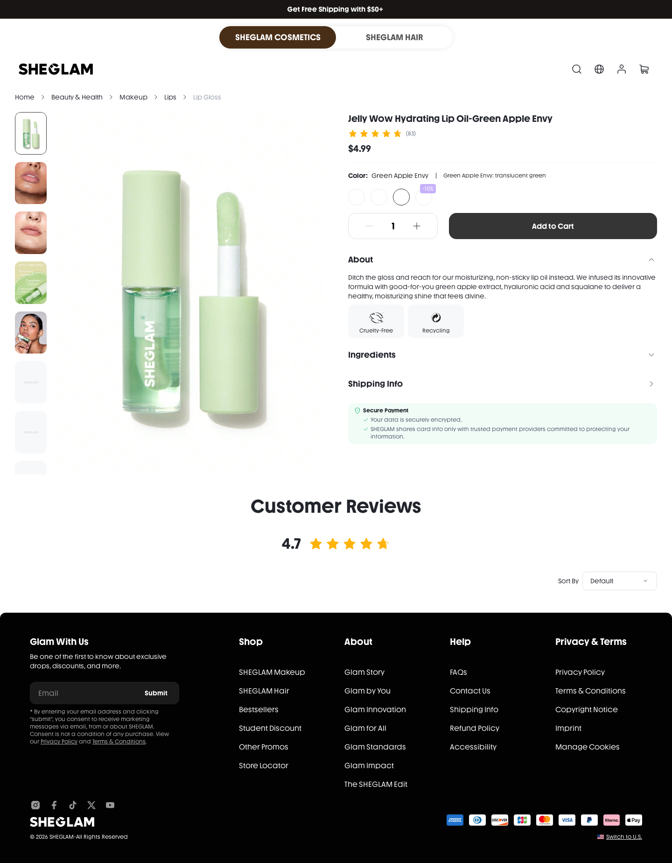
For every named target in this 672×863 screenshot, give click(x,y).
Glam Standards (375, 747)
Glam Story (364, 672)
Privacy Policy (59, 741)
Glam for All (365, 728)
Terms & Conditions (119, 741)
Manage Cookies (587, 747)
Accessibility (473, 747)
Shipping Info (474, 709)
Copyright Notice (586, 709)
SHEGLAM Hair (264, 690)
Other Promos (263, 747)
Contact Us (470, 690)
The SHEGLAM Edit (375, 784)
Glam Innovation (375, 709)
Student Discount (270, 728)
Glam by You (367, 690)
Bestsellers (259, 709)
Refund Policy (474, 728)
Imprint (568, 728)
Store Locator (263, 765)
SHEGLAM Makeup (272, 672)
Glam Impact (369, 765)
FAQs (458, 672)
